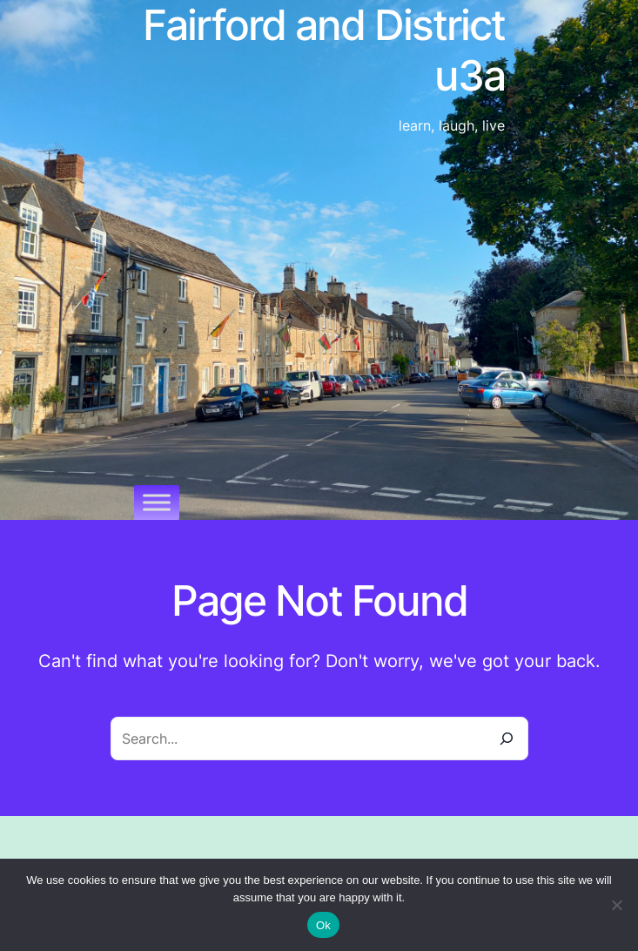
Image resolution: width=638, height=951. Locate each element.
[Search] (506, 738)
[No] (616, 905)
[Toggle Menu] (157, 502)
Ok (323, 925)
